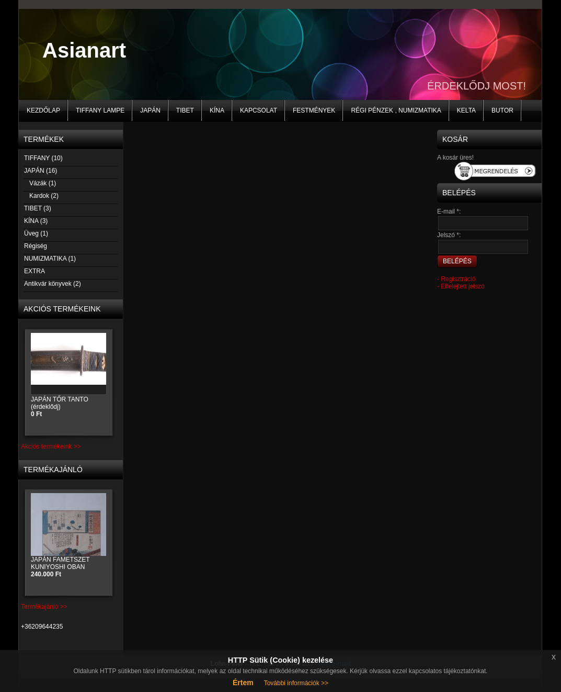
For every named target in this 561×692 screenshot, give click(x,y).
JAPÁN (150, 110)
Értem (243, 682)
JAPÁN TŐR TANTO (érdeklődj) (59, 407)
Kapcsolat (258, 110)
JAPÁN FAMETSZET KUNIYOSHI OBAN (60, 567)
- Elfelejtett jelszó (461, 286)
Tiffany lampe (100, 110)
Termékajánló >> (44, 606)
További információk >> (296, 683)
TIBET (185, 110)
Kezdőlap (43, 110)
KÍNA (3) (36, 221)
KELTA (466, 110)
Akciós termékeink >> (51, 446)
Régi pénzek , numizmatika (396, 110)
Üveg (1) (36, 233)
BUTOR (502, 110)
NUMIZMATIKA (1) (50, 258)
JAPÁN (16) (40, 170)
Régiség (35, 246)
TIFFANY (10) (43, 158)
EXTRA (34, 271)
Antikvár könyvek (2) (52, 283)
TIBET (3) (37, 208)
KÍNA (217, 110)
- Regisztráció (456, 279)
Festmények (314, 110)
